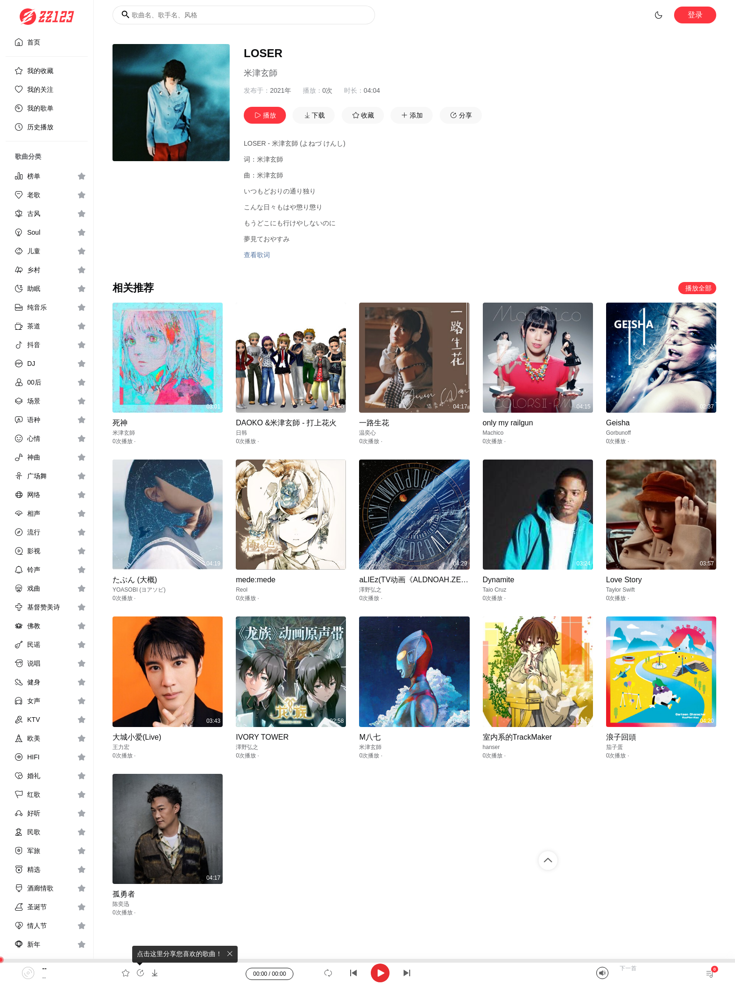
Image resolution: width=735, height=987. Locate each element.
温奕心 (367, 433)
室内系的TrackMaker (517, 737)
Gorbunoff (618, 433)
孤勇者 (123, 894)
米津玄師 (261, 73)
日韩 (241, 433)
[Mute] (602, 973)
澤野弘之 (370, 589)
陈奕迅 (120, 904)
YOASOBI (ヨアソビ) (138, 589)
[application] (367, 973)
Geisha (618, 423)
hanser (491, 747)
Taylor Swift (620, 589)
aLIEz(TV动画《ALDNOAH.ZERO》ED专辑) (433, 580)
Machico (493, 433)
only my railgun (508, 423)
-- (44, 968)
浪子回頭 (621, 737)
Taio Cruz (495, 589)
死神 (120, 423)
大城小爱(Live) (136, 737)
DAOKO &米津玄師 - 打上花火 (286, 423)
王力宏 (120, 747)
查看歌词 (257, 255)
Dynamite (499, 580)
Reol (242, 589)
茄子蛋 (614, 747)
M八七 (369, 737)
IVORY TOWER (262, 737)
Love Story (624, 580)
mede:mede (256, 580)
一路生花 (374, 423)
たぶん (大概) (134, 580)
